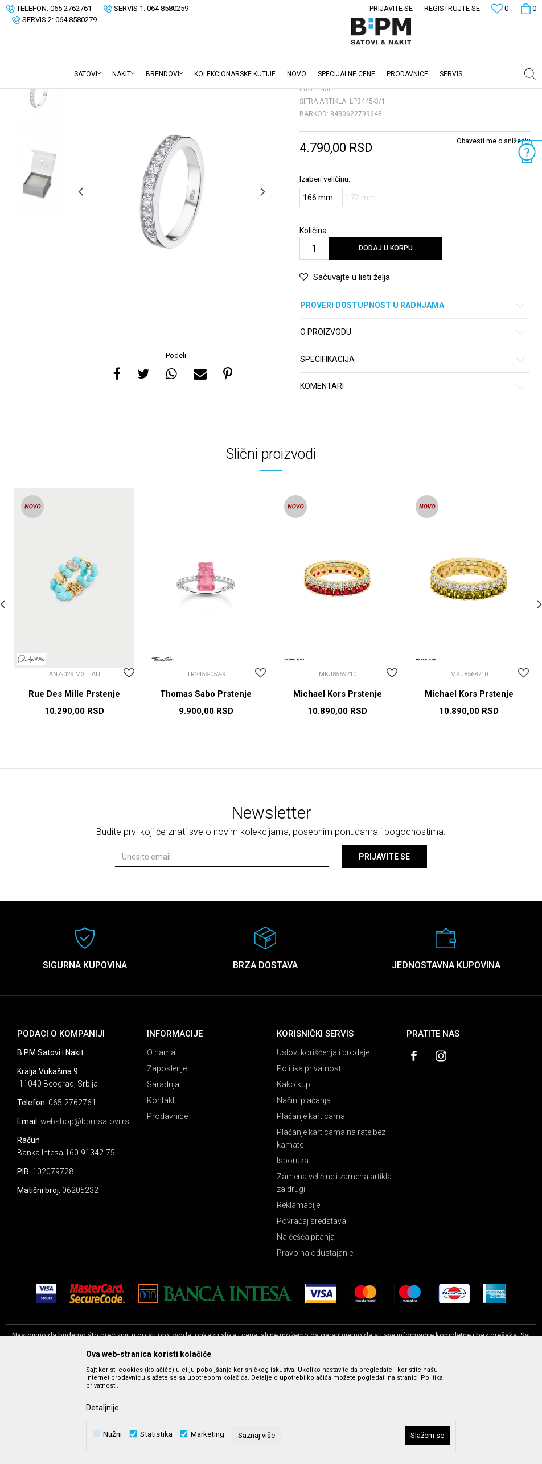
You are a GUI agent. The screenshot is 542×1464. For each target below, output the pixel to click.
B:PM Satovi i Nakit (35, 96)
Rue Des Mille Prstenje (74, 783)
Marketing (207, 1434)
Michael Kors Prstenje (337, 783)
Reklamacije (298, 1293)
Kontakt (161, 1189)
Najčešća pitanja (306, 1325)
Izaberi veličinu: (324, 267)
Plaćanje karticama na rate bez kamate (331, 1227)
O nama (161, 1141)
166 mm (318, 286)
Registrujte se (452, 8)
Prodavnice (167, 1205)
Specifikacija (413, 448)
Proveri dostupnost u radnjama (413, 394)
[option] (39, 180)
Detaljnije (102, 1407)
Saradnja (163, 1173)
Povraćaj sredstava (311, 1309)
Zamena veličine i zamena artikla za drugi (334, 1271)
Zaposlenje (167, 1157)
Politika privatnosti (310, 1157)
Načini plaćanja (304, 1189)
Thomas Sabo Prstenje (206, 783)
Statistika (156, 1434)
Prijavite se (384, 945)
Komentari (413, 475)
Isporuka (293, 1249)
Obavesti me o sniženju (494, 230)
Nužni (112, 1434)
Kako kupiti (296, 1173)
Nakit (118, 96)
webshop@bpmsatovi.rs (84, 1210)
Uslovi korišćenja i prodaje (323, 1141)
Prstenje (147, 96)
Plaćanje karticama (311, 1205)
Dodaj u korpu (386, 337)
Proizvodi (86, 96)
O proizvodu (413, 421)
